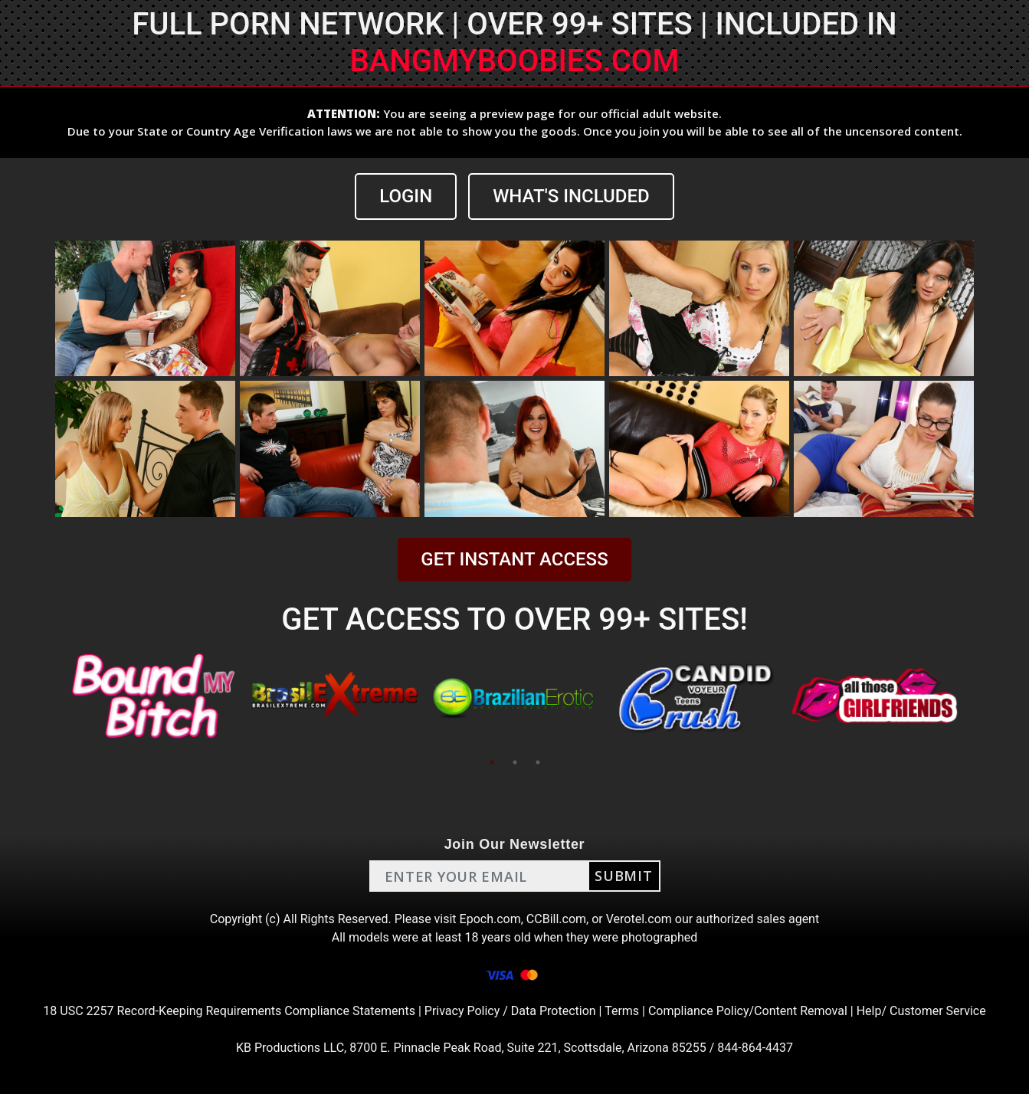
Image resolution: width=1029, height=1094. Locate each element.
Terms (622, 1011)
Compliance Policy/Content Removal (747, 1011)
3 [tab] (538, 762)
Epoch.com (490, 919)
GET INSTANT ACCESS (514, 559)
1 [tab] (492, 762)
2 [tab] (515, 762)
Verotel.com (639, 919)
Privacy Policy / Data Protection (510, 1011)
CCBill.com (556, 919)
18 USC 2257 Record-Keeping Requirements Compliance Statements (229, 1011)
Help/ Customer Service (921, 1011)
